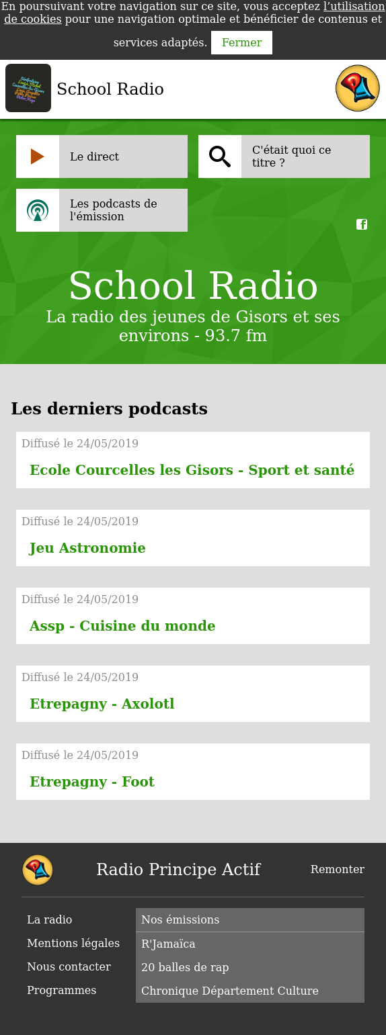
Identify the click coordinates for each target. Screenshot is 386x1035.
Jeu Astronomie (88, 548)
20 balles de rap (185, 967)
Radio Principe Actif (178, 869)
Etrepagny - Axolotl (102, 704)
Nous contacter (69, 966)
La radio (49, 919)
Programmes (62, 990)
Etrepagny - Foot (92, 782)
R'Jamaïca (168, 944)
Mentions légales (73, 943)
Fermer (242, 42)
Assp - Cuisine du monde (123, 626)
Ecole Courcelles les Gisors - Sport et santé (192, 470)
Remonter (337, 869)
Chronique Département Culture (230, 991)
